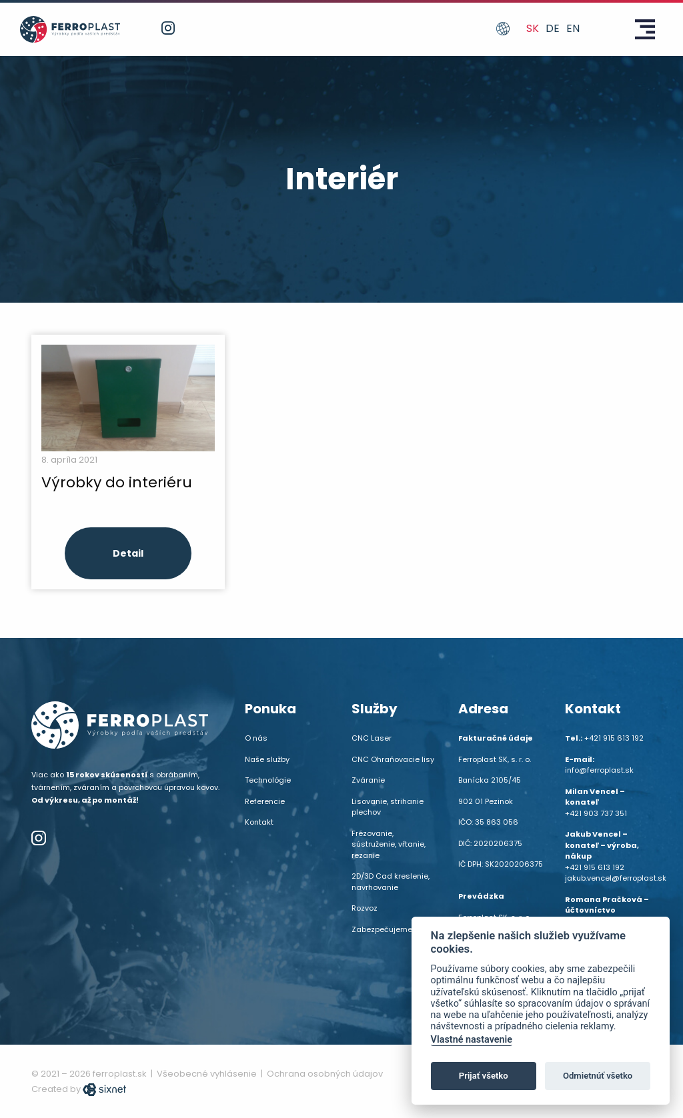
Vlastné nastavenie (471, 1039)
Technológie (268, 780)
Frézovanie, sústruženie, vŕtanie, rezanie (389, 844)
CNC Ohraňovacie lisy (393, 759)
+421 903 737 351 (596, 813)
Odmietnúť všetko (597, 1076)
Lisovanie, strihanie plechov (388, 807)
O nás (256, 738)
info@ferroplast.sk (599, 770)
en (573, 28)
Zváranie (368, 780)
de (553, 28)
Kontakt (259, 822)
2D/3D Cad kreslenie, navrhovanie (391, 882)
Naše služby (267, 759)
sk (532, 28)
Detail (128, 553)
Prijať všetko (483, 1076)
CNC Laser (372, 738)
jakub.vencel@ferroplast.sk (615, 878)
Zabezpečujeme (382, 929)
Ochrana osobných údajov (325, 1073)
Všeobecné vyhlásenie (207, 1073)
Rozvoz (365, 908)
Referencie (265, 801)
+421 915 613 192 (614, 738)
